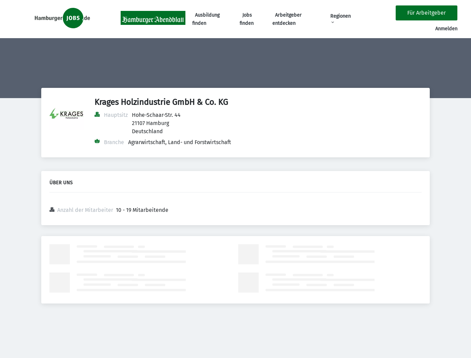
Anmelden (446, 29)
